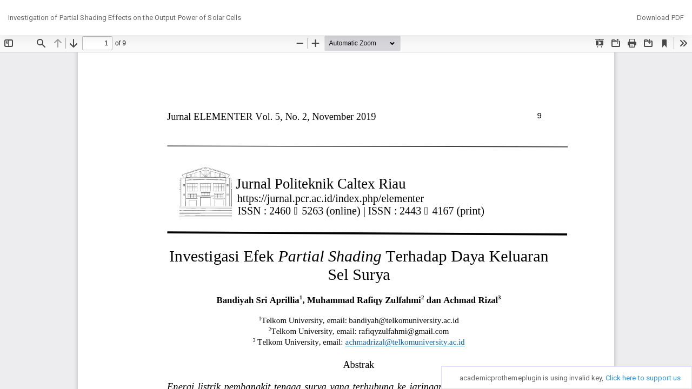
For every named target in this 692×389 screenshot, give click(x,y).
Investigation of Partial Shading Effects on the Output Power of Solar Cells (125, 18)
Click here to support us (643, 378)
